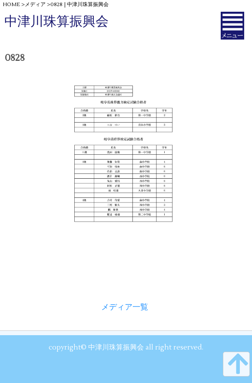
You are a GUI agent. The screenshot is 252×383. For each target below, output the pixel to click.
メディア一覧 (124, 307)
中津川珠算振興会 (56, 21)
